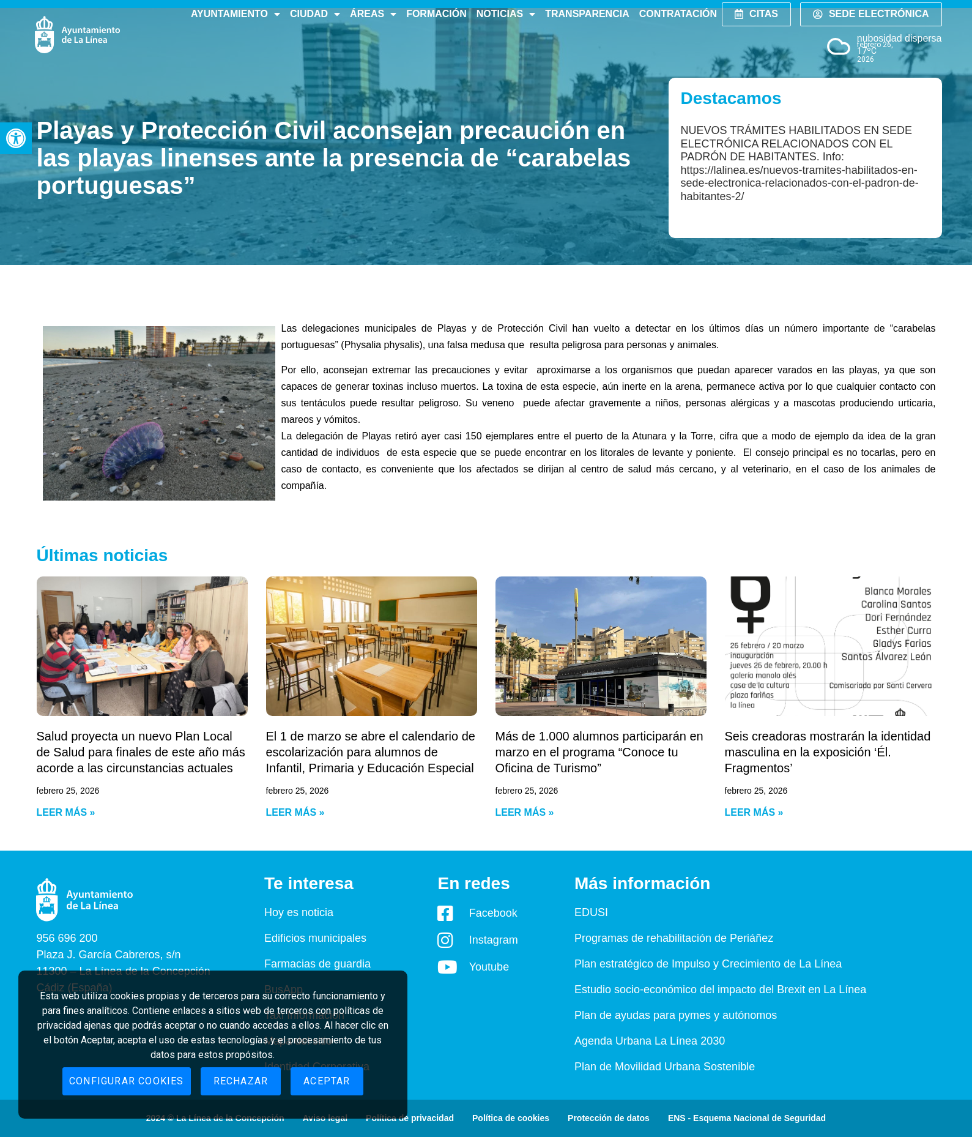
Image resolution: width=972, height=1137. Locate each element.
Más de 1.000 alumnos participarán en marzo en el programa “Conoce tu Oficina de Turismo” (599, 752)
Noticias (506, 14)
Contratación (678, 14)
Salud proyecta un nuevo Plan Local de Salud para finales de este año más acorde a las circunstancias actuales (141, 752)
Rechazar (241, 1081)
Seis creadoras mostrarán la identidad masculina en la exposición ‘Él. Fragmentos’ (828, 752)
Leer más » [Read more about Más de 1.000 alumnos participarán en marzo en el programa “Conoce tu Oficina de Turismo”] (524, 812)
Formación (436, 14)
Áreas (373, 14)
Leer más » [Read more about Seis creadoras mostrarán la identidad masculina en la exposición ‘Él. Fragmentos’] (754, 812)
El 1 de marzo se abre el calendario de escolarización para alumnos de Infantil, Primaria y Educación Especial (370, 752)
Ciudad (315, 14)
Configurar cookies (126, 1081)
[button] (16, 138)
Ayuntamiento (235, 14)
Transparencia (587, 14)
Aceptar (326, 1081)
